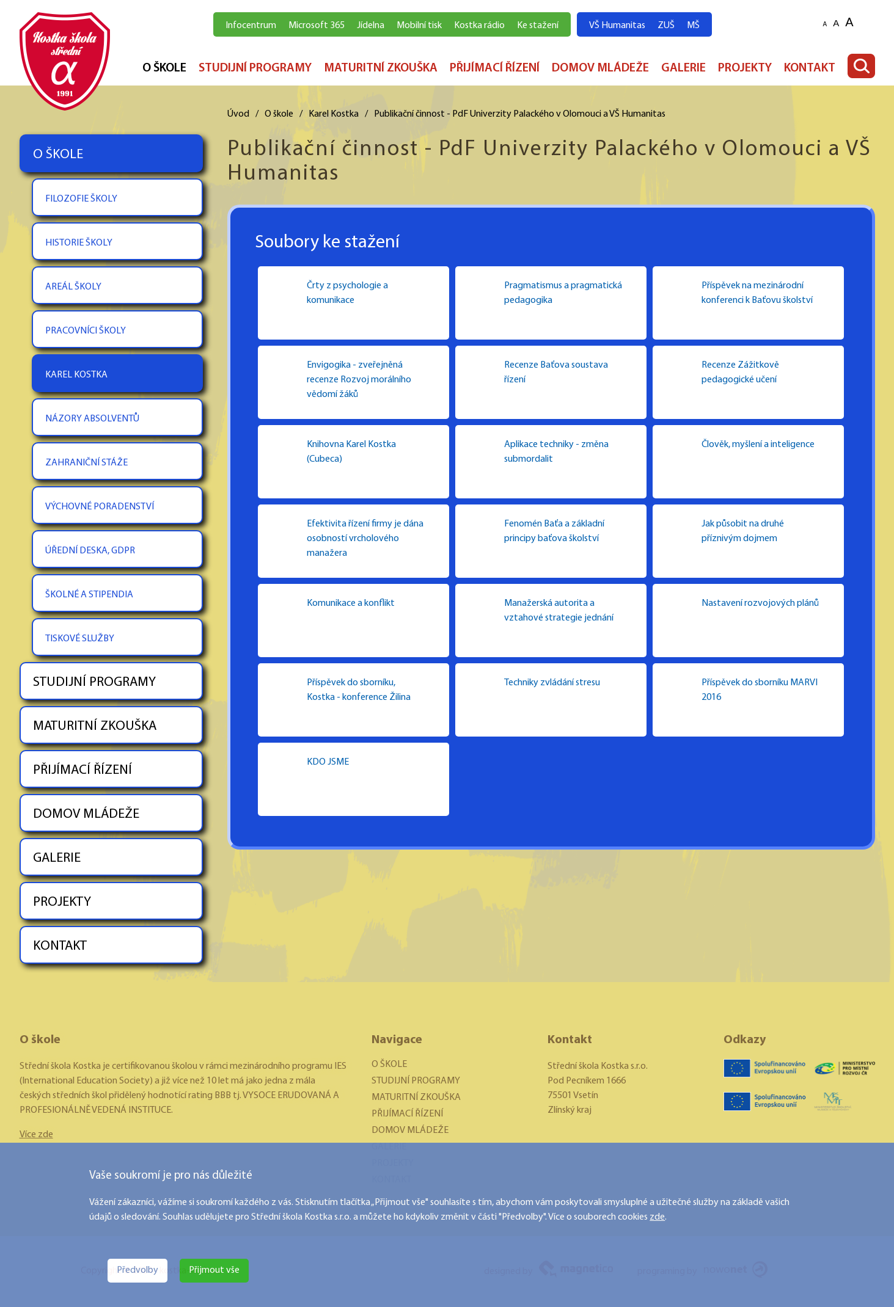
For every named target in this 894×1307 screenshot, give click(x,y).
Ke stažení (538, 26)
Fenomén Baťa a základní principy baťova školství (554, 531)
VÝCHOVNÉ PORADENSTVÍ (99, 507)
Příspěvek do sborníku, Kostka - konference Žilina (359, 690)
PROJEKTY (745, 68)
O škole (279, 114)
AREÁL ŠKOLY (73, 287)
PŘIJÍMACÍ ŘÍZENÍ (495, 68)
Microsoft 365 (316, 26)
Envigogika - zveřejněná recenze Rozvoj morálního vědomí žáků (359, 379)
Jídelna (370, 26)
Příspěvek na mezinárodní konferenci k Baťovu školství (757, 293)
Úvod (238, 114)
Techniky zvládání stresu (552, 683)
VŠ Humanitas (617, 26)
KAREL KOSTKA (76, 375)
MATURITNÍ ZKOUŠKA (381, 68)
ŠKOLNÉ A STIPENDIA (89, 595)
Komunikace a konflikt (351, 603)
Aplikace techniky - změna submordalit (556, 452)
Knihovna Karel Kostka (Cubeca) (351, 452)
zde (657, 1217)
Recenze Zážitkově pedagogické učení (740, 372)
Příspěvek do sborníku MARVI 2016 (760, 690)
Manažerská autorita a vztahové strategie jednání (559, 611)
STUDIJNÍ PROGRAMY (255, 68)
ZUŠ (666, 26)
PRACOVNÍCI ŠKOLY (85, 331)
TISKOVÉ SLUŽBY (79, 639)
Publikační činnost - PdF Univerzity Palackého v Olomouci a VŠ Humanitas (519, 114)
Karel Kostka (334, 114)
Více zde (36, 1135)
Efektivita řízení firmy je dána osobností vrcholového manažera (365, 538)
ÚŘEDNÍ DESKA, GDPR (90, 551)
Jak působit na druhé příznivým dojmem (743, 531)
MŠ (693, 26)
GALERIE (683, 68)
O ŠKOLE (164, 68)
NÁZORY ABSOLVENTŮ (92, 419)
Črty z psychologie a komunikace (347, 293)
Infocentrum (250, 26)
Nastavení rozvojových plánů (760, 603)
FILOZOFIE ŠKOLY (81, 199)
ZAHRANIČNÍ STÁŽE (86, 463)
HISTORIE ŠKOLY (78, 243)
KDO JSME (328, 762)
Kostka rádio (479, 26)
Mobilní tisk (419, 26)
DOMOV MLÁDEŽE (600, 68)
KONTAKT (809, 68)
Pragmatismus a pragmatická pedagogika (563, 293)
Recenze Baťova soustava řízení (556, 372)
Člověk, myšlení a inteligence (758, 445)
